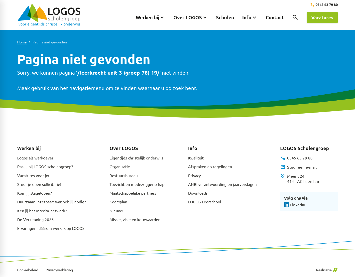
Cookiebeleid (27, 270)
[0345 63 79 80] (324, 4)
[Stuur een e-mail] (298, 167)
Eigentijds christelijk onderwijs (136, 157)
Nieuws (116, 210)
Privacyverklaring (59, 270)
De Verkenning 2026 (35, 219)
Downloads (198, 192)
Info (192, 148)
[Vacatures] (322, 17)
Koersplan (118, 201)
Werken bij (29, 148)
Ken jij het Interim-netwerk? (42, 210)
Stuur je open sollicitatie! (39, 184)
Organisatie (120, 166)
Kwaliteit (196, 157)
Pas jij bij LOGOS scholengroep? (45, 166)
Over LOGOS (124, 148)
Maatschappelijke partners (133, 192)
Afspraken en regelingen (210, 166)
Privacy (194, 175)
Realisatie (327, 270)
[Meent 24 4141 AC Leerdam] (299, 178)
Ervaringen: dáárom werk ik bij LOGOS (51, 228)
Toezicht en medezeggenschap (137, 184)
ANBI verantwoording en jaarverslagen (222, 184)
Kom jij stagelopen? (34, 192)
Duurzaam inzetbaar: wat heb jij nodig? (51, 201)
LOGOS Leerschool (204, 201)
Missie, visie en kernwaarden (135, 219)
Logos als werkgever (35, 157)
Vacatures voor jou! (34, 175)
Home (22, 42)
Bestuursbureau (124, 175)
